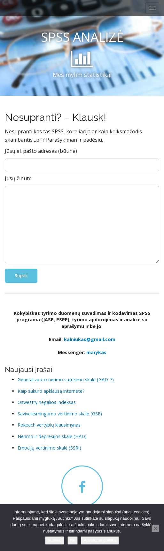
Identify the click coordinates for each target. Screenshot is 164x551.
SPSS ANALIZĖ (82, 37)
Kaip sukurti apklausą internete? (51, 391)
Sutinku (54, 540)
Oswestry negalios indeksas (47, 402)
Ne (72, 540)
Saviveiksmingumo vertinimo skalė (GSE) (60, 414)
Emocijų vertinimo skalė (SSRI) (49, 448)
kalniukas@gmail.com (89, 339)
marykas (96, 352)
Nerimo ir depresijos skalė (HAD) (52, 436)
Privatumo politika (99, 540)
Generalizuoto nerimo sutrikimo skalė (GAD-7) (66, 379)
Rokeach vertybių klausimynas (49, 425)
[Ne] (155, 528)
